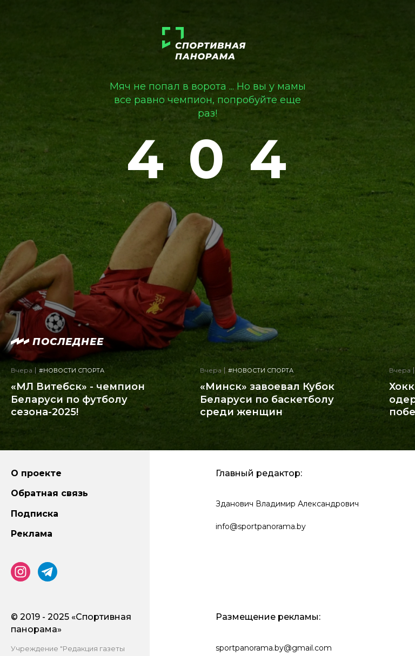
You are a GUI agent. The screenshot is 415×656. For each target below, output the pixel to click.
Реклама (31, 534)
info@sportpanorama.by (261, 526)
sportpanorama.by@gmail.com (274, 648)
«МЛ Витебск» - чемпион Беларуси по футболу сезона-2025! (78, 399)
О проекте (36, 473)
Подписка (34, 514)
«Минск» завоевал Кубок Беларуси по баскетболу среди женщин (267, 399)
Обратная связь (49, 493)
